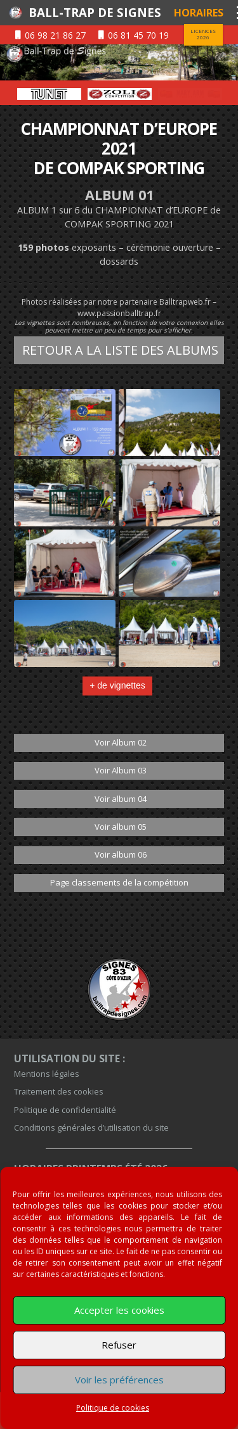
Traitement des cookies (58, 1091)
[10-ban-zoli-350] (190, 94)
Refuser (119, 1344)
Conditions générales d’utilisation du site (91, 1127)
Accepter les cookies (119, 1310)
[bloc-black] (119, 989)
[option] (49, 94)
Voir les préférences (119, 1379)
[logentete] (15, 12)
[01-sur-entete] (119, 62)
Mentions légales (46, 1073)
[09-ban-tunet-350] (120, 94)
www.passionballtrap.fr (119, 313)
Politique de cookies (112, 1407)
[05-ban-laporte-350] (49, 94)
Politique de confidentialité (65, 1109)
